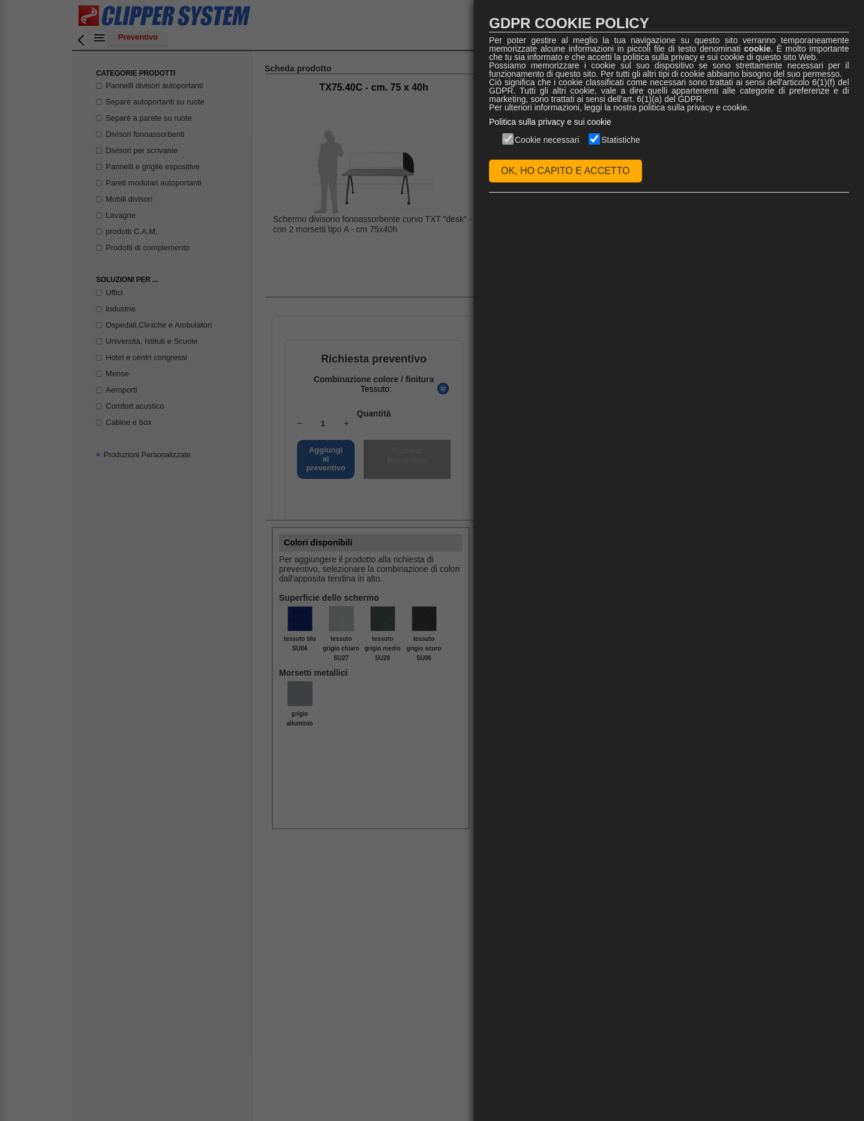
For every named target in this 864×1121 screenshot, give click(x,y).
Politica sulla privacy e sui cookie (550, 122)
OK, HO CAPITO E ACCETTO (565, 171)
